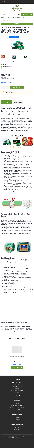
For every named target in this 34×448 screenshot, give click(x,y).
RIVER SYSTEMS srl (10, 66)
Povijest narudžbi (17, 419)
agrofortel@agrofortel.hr (17, 390)
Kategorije (17, 23)
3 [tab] (18, 61)
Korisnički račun (17, 417)
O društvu (17, 403)
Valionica (8, 17)
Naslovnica (3, 17)
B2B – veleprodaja (17, 409)
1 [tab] (13, 61)
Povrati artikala (17, 429)
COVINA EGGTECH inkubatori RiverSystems (20, 17)
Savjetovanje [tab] (18, 102)
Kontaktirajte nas (17, 427)
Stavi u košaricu (16, 87)
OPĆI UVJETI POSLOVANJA (17, 407)
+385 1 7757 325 (17, 392)
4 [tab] (20, 61)
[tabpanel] (5, 57)
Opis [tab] (6, 102)
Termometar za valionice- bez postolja (17, 356)
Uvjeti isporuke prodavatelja (17, 405)
